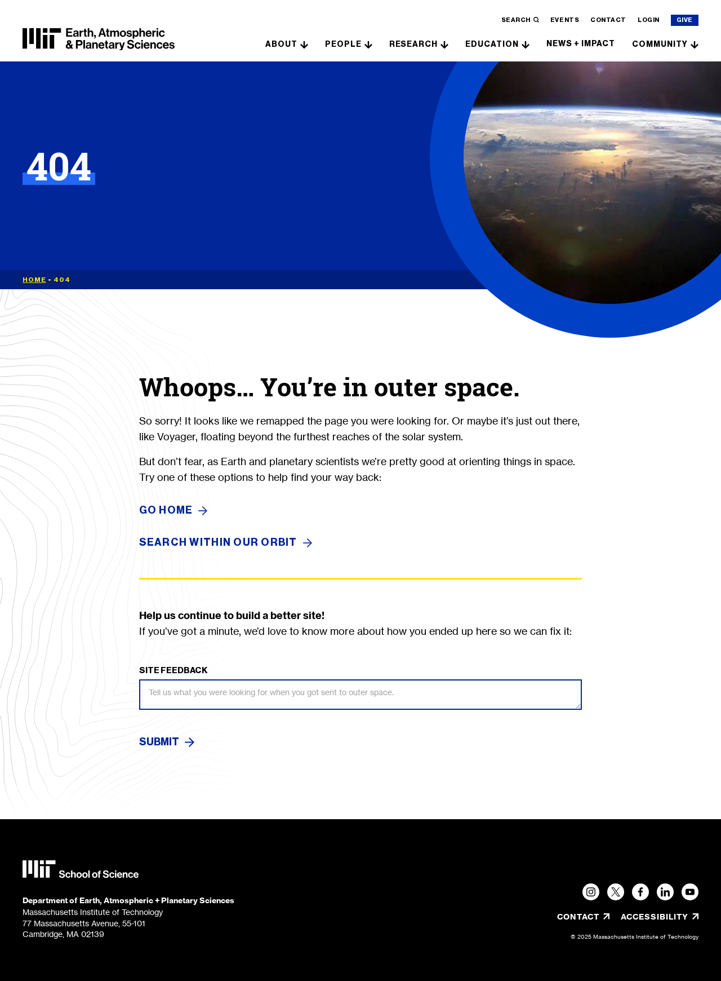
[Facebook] (640, 891)
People (343, 44)
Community (660, 44)
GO (173, 511)
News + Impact (580, 43)
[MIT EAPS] (99, 39)
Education (492, 44)
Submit (159, 742)
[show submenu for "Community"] (694, 44)
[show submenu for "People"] (368, 44)
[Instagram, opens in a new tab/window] (590, 891)
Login (649, 20)
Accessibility (659, 917)
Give (685, 20)
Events (564, 20)
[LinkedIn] (665, 891)
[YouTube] (690, 891)
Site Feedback (173, 670)
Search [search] (520, 20)
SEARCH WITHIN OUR (225, 543)
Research (413, 44)
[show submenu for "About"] (304, 44)
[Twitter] (615, 891)
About (281, 44)
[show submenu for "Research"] (444, 44)
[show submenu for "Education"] (525, 44)
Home (34, 280)
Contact (608, 20)
